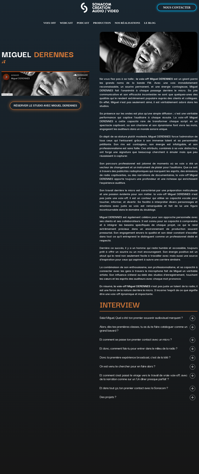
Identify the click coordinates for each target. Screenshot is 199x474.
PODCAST (83, 22)
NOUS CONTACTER (176, 7)
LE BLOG (150, 22)
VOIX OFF (49, 22)
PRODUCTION (102, 22)
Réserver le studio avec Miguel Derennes (45, 105)
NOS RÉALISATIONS (127, 22)
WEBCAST (66, 22)
